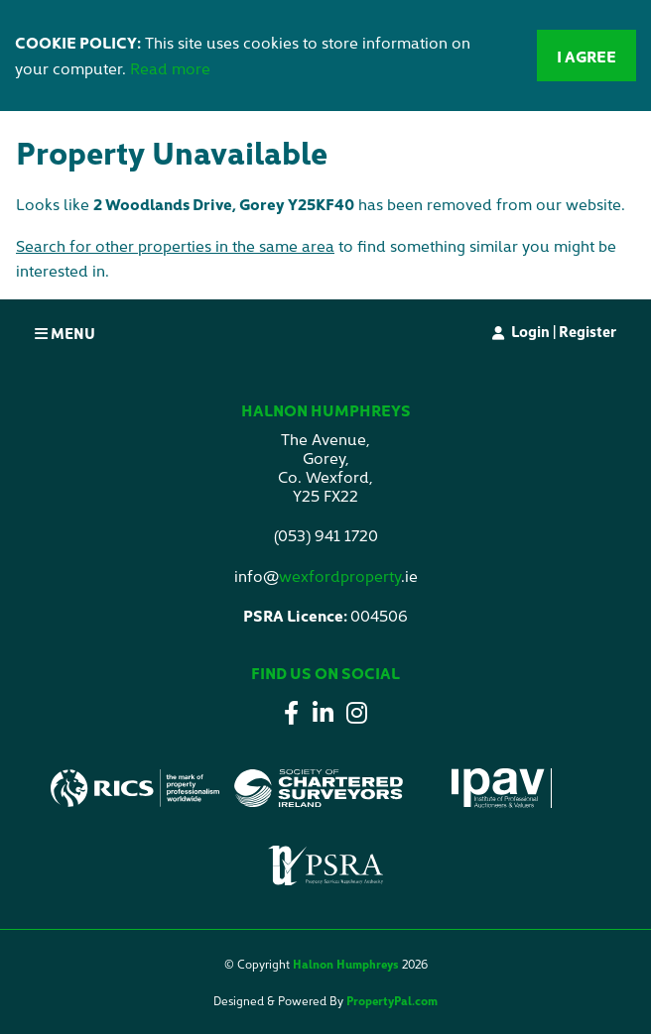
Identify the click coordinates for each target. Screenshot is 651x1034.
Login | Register (563, 330)
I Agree (586, 55)
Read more (170, 67)
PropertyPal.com (392, 999)
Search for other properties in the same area (175, 245)
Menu (65, 332)
